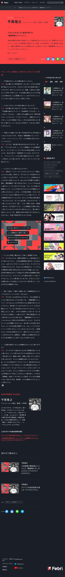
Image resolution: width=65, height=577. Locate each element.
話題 (57, 173)
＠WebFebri (20, 564)
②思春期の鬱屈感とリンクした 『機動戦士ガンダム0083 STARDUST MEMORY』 (19, 439)
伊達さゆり (59, 171)
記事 (15, 7)
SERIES (42, 2)
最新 (46, 82)
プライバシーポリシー (8, 563)
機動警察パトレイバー (20, 59)
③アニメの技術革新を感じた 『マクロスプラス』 (19, 435)
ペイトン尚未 (48, 176)
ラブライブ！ (57, 176)
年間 (61, 82)
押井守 (10, 59)
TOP (2, 7)
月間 (56, 82)
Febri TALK (18, 2)
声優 (59, 162)
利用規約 (4, 566)
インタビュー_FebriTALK (50, 165)
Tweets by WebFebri (50, 281)
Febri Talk (8, 7)
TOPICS (27, 2)
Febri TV (35, 2)
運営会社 (4, 569)
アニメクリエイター (49, 168)
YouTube (20, 568)
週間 (51, 82)
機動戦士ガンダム (49, 173)
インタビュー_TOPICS (50, 162)
